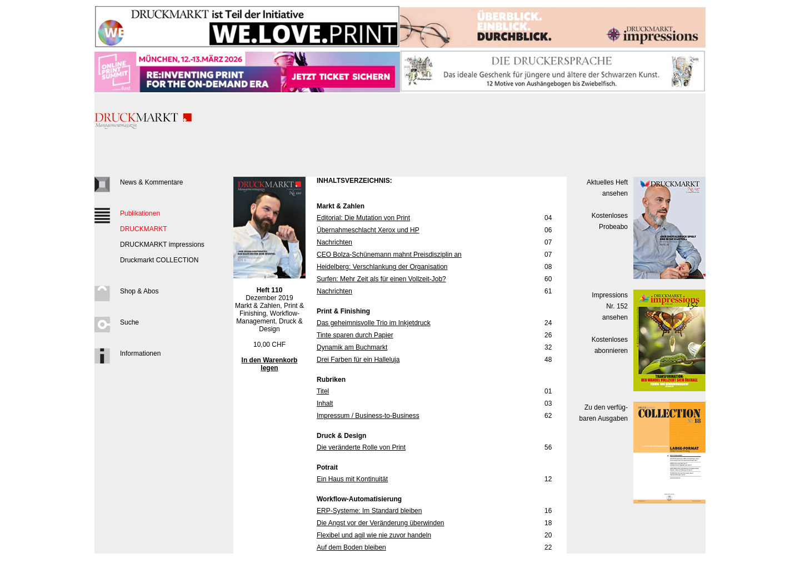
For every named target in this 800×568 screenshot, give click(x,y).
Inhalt (325, 403)
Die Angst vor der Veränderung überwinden (380, 523)
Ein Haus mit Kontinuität (352, 479)
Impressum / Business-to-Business (368, 416)
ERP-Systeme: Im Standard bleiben (369, 511)
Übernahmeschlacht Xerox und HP (368, 230)
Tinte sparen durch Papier (355, 335)
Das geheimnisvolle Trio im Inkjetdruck (374, 323)
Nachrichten (334, 242)
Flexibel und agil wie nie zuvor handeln (374, 535)
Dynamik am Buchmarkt (352, 347)
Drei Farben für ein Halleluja (358, 359)
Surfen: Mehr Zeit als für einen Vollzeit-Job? (381, 279)
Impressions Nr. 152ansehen (610, 306)
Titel (323, 391)
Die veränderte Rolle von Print (361, 447)
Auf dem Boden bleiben (351, 547)
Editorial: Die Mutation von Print (363, 218)
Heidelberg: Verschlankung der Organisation (382, 267)
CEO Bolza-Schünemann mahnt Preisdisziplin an (389, 254)
